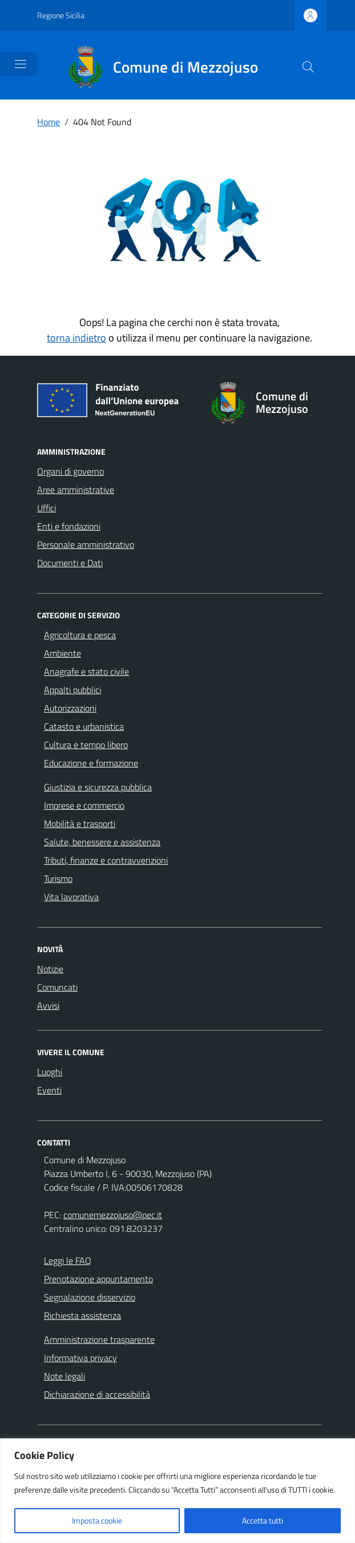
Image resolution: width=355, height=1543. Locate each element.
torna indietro (76, 337)
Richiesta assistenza (82, 1315)
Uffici (46, 508)
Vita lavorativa (71, 897)
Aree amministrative (75, 489)
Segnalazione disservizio (89, 1297)
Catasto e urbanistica (84, 726)
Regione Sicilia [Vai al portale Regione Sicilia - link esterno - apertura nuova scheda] (60, 15)
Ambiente (62, 653)
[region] (177, 1490)
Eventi (49, 1090)
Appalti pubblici (72, 690)
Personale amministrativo (85, 544)
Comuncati (57, 987)
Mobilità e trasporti (79, 823)
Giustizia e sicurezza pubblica (98, 787)
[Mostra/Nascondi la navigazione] (20, 64)
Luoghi (49, 1072)
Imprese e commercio (84, 805)
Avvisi (48, 1005)
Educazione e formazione (91, 763)
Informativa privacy (80, 1358)
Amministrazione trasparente (99, 1339)
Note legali (64, 1376)
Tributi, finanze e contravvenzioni (106, 860)
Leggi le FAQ (67, 1260)
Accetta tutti (262, 1520)
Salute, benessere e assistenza (102, 842)
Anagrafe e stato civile (86, 671)
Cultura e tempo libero (86, 744)
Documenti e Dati (70, 563)
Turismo (58, 878)
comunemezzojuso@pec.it (112, 1215)
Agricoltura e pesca (80, 635)
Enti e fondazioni (68, 526)
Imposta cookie (97, 1520)
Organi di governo (70, 471)
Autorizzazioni (70, 708)
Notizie (50, 969)
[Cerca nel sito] (308, 67)
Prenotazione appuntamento (98, 1279)
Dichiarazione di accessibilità (97, 1394)
